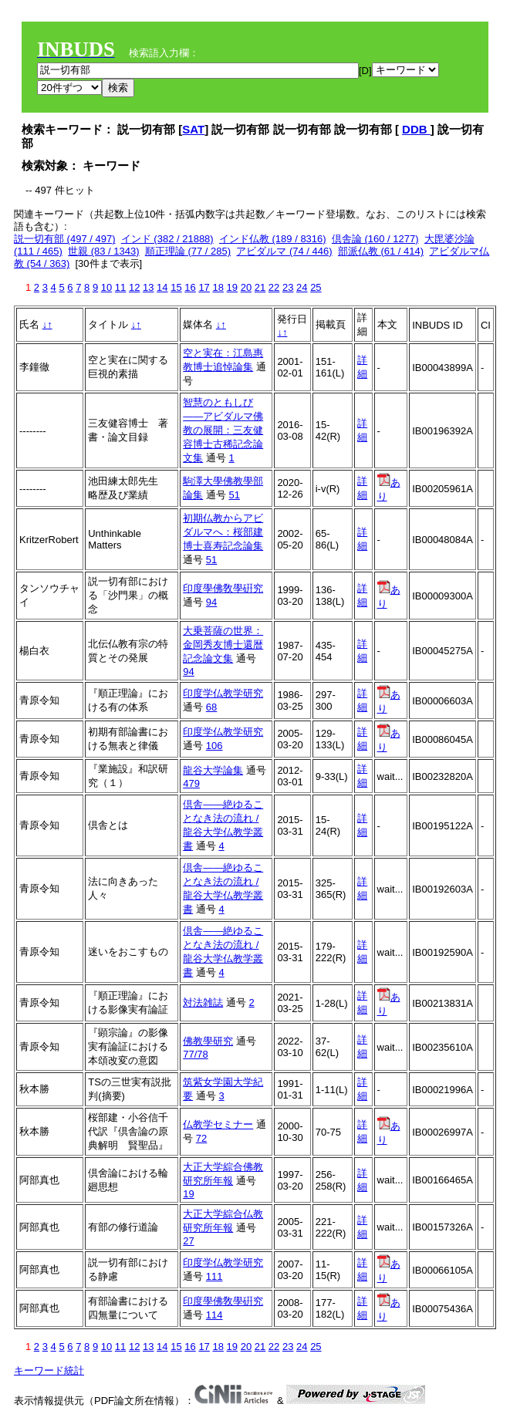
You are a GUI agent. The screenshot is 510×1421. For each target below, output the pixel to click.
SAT (193, 129)
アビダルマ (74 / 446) (284, 251)
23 (287, 287)
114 (214, 1315)
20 (246, 287)
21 (260, 287)
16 (189, 287)
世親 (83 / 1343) (104, 251)
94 (211, 602)
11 (120, 287)
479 (191, 783)
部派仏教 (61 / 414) (381, 251)
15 (176, 287)
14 (162, 287)
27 (188, 1241)
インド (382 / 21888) (167, 239)
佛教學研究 (208, 1041)
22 (274, 287)
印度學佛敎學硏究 (223, 588)
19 (232, 287)
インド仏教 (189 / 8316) (272, 239)
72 (201, 1138)
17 (203, 287)
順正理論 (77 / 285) (188, 251)
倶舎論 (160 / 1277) (375, 239)
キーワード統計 (49, 1370)
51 (233, 495)
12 (134, 287)
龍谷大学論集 (213, 770)
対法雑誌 (203, 1002)
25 (315, 287)
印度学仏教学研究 (223, 693)
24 (301, 287)
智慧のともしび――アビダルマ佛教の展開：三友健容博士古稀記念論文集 (223, 430)
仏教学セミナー (218, 1124)
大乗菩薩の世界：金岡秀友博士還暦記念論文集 (223, 644)
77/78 (195, 1054)
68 (211, 707)
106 (214, 745)
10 (106, 287)
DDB (416, 129)
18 (217, 287)
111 (214, 1276)
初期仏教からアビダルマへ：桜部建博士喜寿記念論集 (223, 532)
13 (148, 287)
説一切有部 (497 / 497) (65, 239)
